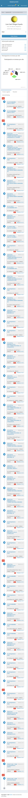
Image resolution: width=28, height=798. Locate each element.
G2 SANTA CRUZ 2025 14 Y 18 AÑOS (11, 227)
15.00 (18, 413)
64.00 (18, 130)
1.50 (18, 771)
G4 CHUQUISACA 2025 (11, 159)
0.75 (18, 784)
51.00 (18, 306)
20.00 (18, 450)
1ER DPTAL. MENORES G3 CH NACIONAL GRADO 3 (12, 467)
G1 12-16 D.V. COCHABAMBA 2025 (12, 207)
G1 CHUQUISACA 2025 (11, 125)
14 (25, 32)
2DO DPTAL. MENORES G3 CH (11, 723)
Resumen (15, 91)
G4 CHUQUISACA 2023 (11, 595)
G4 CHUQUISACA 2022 (11, 694)
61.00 (18, 222)
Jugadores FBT (8, 12)
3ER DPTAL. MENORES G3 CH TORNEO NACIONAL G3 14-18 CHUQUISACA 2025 (14, 256)
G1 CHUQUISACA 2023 (11, 586)
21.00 (18, 232)
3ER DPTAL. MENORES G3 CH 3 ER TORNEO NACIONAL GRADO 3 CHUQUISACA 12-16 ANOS (14, 135)
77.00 (18, 649)
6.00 (18, 601)
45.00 (18, 630)
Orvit (11, 794)
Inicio (3, 12)
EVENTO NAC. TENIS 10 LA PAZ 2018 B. (12, 779)
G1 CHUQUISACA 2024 (11, 387)
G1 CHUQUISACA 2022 (11, 703)
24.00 (18, 620)
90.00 (18, 678)
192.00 (18, 592)
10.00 (18, 164)
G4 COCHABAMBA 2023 (11, 604)
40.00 (18, 351)
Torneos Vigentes (12, 5)
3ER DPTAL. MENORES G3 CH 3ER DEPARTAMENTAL (12, 713)
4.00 (18, 699)
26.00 (18, 142)
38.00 (18, 202)
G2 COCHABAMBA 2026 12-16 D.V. (11, 102)
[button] (1, 5)
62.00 (18, 108)
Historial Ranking (6, 95)
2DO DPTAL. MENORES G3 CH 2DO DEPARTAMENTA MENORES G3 (15, 169)
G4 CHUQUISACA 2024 (11, 367)
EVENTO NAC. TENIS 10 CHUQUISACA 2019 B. (12, 765)
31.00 (18, 539)
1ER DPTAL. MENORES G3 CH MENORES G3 (11, 217)
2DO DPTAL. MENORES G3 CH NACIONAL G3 (11, 357)
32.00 (18, 473)
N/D (25, 44)
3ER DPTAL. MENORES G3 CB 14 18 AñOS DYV (12, 377)
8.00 (18, 639)
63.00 (18, 582)
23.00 (18, 383)
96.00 (18, 327)
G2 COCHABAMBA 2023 (11, 576)
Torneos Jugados (6, 91)
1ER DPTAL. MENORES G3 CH (11, 733)
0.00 (25, 47)
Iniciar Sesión (24, 5)
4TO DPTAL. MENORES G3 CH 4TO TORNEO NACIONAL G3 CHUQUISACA (14, 345)
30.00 (18, 294)
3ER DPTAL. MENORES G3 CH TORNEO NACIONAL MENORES (14, 445)
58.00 (18, 284)
